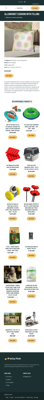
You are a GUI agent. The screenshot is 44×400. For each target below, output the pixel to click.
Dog (12, 60)
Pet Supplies (10, 382)
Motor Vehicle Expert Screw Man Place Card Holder (31, 332)
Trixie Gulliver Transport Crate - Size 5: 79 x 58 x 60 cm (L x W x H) (31, 167)
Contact (11, 397)
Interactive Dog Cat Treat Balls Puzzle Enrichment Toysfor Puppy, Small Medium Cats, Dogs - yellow (12, 208)
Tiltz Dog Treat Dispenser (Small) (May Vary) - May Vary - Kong (31, 126)
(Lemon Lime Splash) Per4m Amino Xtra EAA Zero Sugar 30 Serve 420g (31, 287)
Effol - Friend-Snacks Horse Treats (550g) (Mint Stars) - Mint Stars (12, 248)
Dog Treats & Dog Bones (20, 60)
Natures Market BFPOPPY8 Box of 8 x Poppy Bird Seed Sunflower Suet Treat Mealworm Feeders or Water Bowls (31, 208)
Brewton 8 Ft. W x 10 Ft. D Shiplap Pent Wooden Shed (13, 332)
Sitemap (36, 397)
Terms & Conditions (20, 397)
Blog (8, 385)
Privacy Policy (29, 397)
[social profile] (25, 2)
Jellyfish (9, 379)
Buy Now (8, 75)
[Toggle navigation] (6, 8)
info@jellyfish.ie (35, 4)
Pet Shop (35, 8)
